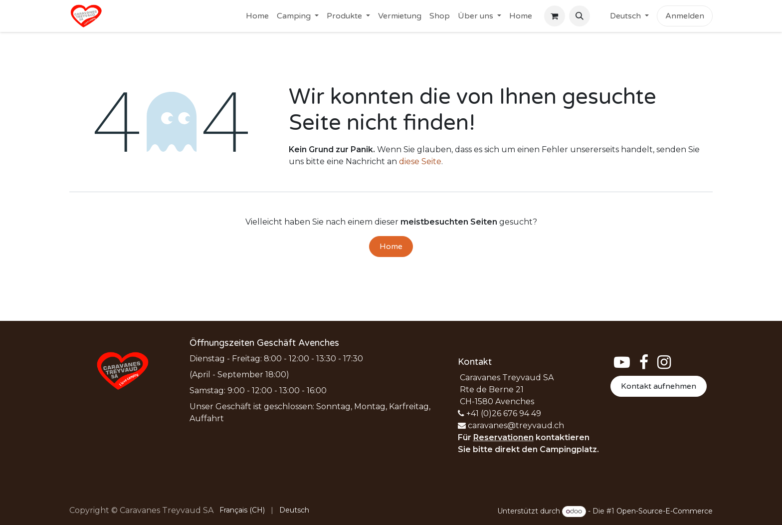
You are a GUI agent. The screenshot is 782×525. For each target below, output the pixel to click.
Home (391, 247)
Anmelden (684, 16)
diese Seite (420, 161)
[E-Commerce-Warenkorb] (554, 15)
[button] (579, 15)
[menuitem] (257, 16)
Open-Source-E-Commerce (664, 511)
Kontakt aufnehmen (658, 386)
